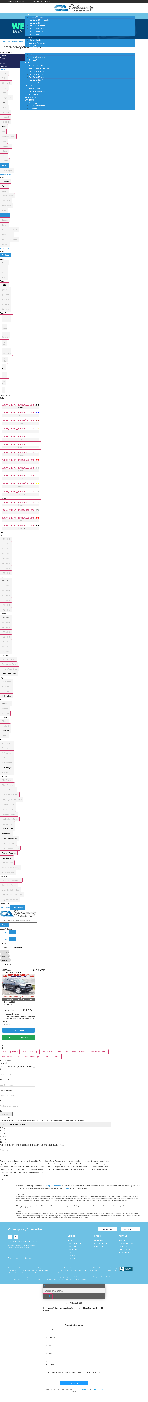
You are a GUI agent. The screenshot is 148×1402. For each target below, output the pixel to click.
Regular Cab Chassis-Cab (12, 895)
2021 (4, 267)
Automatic (6, 703)
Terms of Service (97, 1389)
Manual (5, 708)
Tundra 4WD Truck (9, 239)
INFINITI (5, 122)
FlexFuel (5, 726)
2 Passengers (7, 743)
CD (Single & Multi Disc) (12, 799)
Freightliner (6, 97)
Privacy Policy (13, 1258)
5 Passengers (7, 758)
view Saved (18, 948)
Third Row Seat (8, 872)
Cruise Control (8, 809)
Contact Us (33, 60)
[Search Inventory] (74, 1290)
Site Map (28, 1258)
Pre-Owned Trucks (36, 28)
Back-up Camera (8, 790)
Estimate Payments (37, 43)
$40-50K (5, 309)
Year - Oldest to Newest (75, 1052)
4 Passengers (7, 753)
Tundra (5, 225)
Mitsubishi (6, 146)
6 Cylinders (6, 691)
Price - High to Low (10, 1052)
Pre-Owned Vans (36, 34)
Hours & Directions (37, 57)
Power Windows (9, 853)
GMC (4, 102)
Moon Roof (6, 833)
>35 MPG (6, 558)
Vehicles (29, 14)
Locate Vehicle (32, 97)
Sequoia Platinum (11, 972)
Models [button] (5, 174)
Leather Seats (7, 829)
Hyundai (5, 117)
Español (48, 1)
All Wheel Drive (8, 659)
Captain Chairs (8, 804)
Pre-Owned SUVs (36, 31)
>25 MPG (6, 549)
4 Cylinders (6, 686)
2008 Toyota (6, 970)
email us (66, 1188)
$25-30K (5, 299)
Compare (5, 948)
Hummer (5, 112)
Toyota (4, 165)
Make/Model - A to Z (98, 1052)
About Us (29, 51)
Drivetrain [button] (4, 655)
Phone (50, 1354)
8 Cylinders (6, 696)
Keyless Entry (7, 824)
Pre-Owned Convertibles (39, 20)
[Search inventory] (18, 920)
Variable (5, 713)
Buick (4, 78)
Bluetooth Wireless (10, 794)
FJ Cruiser (6, 200)
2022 (4, 272)
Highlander (6, 205)
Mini (4, 141)
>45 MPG (6, 568)
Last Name (52, 1338)
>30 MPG (6, 553)
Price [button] (2, 281)
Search (5, 925)
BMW (4, 73)
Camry (4, 191)
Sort (4, 943)
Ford (4, 92)
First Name (52, 1330)
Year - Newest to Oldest (51, 1052)
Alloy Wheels (7, 785)
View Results (17, 907)
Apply (4, 1180)
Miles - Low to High (31, 1056)
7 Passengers (7, 767)
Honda (4, 107)
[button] (18, 395)
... (12, 932)
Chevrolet (6, 83)
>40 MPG (6, 563)
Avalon (5, 186)
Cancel (5, 1176)
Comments (52, 1364)
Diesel (4, 721)
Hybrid (5, 735)
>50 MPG (6, 573)
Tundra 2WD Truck (9, 230)
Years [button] (2, 259)
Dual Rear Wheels (9, 814)
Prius (4, 210)
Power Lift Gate (8, 843)
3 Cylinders (6, 681)
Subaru (5, 161)
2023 (4, 277)
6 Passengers (7, 763)
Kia (3, 131)
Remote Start (7, 863)
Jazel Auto (25, 1247)
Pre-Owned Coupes (37, 23)
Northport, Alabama (53, 1185)
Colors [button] (2, 398)
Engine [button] (2, 677)
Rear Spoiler (7, 858)
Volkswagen (7, 170)
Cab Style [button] (4, 876)
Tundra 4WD (7, 234)
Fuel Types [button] (4, 717)
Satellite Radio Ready (10, 867)
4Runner (5, 181)
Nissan (4, 151)
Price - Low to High (30, 1052)
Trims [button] (4, 248)
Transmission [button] (5, 700)
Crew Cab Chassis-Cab (11, 880)
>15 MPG (6, 539)
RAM (4, 156)
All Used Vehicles (36, 17)
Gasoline (5, 731)
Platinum (5, 255)
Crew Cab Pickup (9, 885)
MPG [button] (2, 532)
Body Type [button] (4, 313)
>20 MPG (6, 544)
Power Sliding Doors (10, 848)
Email (50, 1346)
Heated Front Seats (10, 819)
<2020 (4, 262)
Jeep (4, 127)
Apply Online (34, 94)
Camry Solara (7, 196)
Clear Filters (5, 907)
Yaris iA (5, 244)
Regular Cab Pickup (10, 899)
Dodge (4, 88)
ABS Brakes (6, 780)
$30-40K (5, 304)
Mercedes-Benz (8, 136)
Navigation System (9, 838)
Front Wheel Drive (9, 669)
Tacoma (5, 220)
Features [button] (3, 776)
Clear (4, 932)
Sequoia (5, 215)
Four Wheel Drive (9, 664)
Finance (28, 37)
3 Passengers (7, 748)
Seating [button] (3, 739)
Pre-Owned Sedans (37, 26)
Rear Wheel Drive (9, 674)
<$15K (4, 285)
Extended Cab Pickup (10, 890)
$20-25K (5, 294)
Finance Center (35, 40)
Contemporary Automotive (25, 1229)
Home (4, 42)
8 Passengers (7, 772)
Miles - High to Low (52, 1056)
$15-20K (5, 290)
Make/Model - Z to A (10, 1056)
